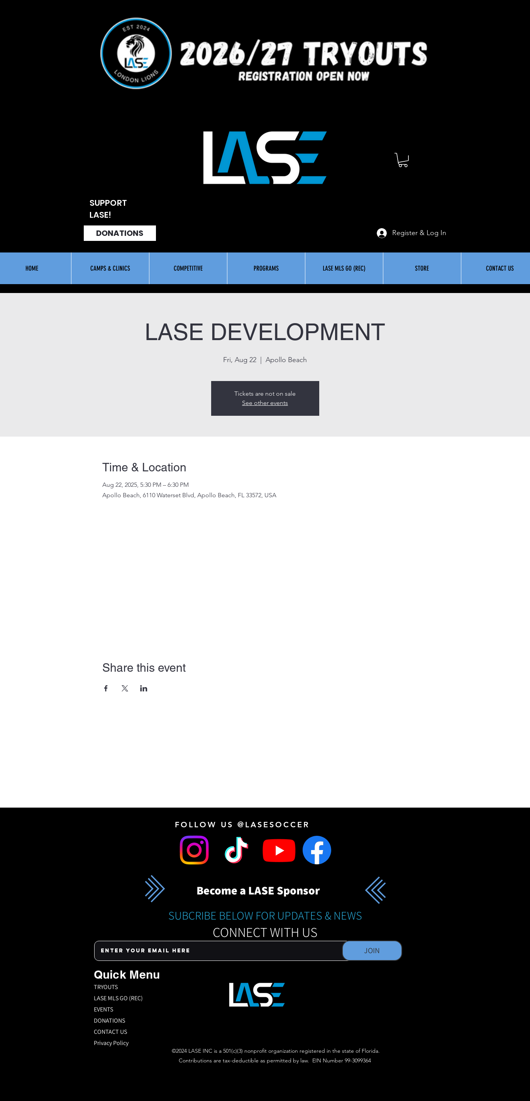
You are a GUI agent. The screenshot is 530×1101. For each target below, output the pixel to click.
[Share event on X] (125, 688)
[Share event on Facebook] (106, 688)
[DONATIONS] (120, 233)
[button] (403, 160)
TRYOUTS (106, 987)
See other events (265, 403)
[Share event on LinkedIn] (143, 688)
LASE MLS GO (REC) (118, 998)
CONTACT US (110, 1032)
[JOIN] (372, 950)
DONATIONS (109, 1020)
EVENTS (103, 1009)
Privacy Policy (111, 1043)
